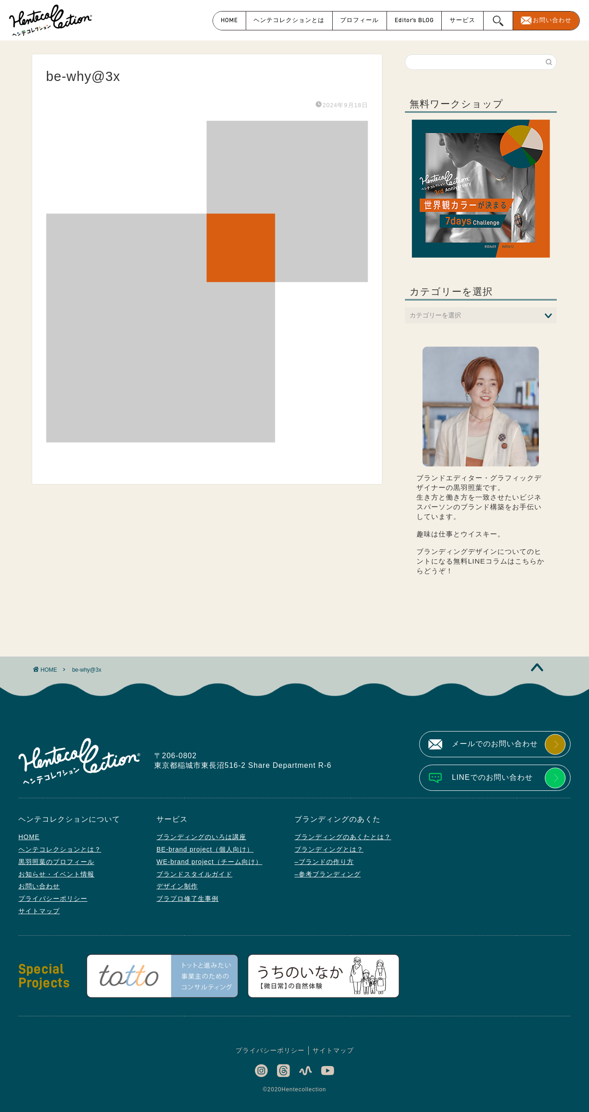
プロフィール (359, 20)
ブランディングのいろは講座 (201, 837)
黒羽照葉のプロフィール (56, 861)
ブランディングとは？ (329, 849)
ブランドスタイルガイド (194, 874)
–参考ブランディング (327, 874)
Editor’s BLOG (414, 20)
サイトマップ (39, 911)
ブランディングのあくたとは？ (342, 837)
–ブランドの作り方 (324, 861)
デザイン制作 (177, 886)
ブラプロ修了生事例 (187, 898)
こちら (526, 561)
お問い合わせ (552, 20)
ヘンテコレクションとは (289, 20)
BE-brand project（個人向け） (205, 849)
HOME (229, 20)
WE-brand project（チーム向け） (209, 861)
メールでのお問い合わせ (495, 744)
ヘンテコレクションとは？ (59, 849)
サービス (462, 20)
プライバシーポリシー (52, 898)
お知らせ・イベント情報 (56, 874)
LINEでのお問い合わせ (492, 777)
